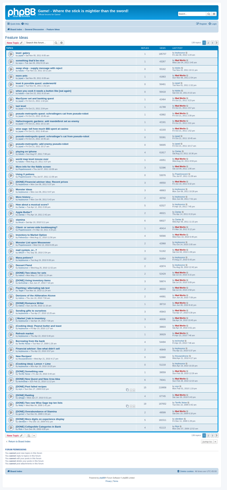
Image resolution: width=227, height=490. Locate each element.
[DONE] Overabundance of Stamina (36, 411)
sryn (20, 389)
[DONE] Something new (29, 371)
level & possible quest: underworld (36, 83)
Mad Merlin (180, 60)
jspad (21, 55)
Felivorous (23, 237)
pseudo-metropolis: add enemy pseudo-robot (42, 144)
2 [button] (208, 42)
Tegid (21, 290)
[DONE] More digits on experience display (40, 419)
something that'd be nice (30, 60)
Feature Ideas (16, 38)
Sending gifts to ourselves (31, 310)
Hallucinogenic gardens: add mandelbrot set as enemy (47, 121)
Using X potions (25, 174)
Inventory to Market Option (31, 235)
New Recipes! (24, 356)
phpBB (102, 478)
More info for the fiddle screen (33, 166)
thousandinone (25, 359)
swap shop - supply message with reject (39, 68)
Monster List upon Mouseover (33, 242)
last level (21, 106)
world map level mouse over (32, 159)
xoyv (21, 63)
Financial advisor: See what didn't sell (38, 348)
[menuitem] (25, 24)
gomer (21, 414)
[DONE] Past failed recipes (31, 386)
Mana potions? (24, 257)
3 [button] (212, 42)
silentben (23, 421)
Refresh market (25, 333)
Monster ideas (24, 189)
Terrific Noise (24, 343)
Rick (20, 429)
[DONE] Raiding (25, 395)
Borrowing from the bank (30, 341)
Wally (21, 405)
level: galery (23, 53)
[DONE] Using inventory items (33, 280)
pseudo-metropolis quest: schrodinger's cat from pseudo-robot (52, 136)
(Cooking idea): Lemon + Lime (33, 363)
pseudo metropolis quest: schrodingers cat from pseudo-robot (52, 113)
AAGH (21, 252)
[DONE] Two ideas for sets (31, 272)
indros (21, 275)
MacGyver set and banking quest (35, 98)
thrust (21, 222)
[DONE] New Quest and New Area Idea (38, 379)
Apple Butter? (24, 212)
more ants (21, 75)
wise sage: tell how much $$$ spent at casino (42, 128)
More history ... (24, 197)
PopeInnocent (25, 169)
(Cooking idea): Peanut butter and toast (38, 326)
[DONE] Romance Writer (30, 303)
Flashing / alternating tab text (33, 288)
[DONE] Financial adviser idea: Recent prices (42, 181)
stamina (20, 219)
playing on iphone (26, 151)
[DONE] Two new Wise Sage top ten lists (39, 402)
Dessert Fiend (24, 265)
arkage (22, 398)
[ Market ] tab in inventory (30, 318)
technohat (23, 283)
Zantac (178, 151)
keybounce (180, 53)
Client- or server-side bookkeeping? (36, 227)
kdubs (21, 71)
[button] (216, 42)
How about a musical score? (32, 204)
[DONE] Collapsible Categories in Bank (38, 426)
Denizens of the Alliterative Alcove (35, 295)
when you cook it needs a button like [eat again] (43, 90)
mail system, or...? (26, 250)
